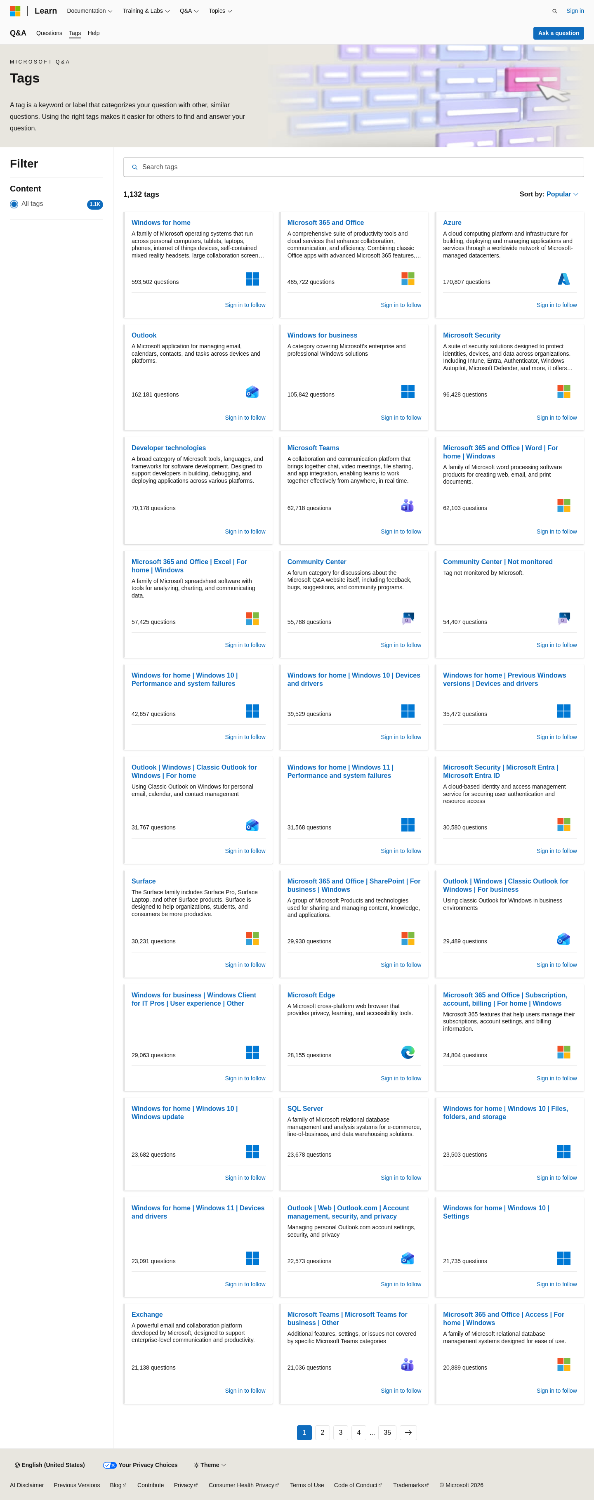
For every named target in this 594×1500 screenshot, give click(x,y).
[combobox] (353, 167)
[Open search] (555, 11)
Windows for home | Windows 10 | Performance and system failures (185, 679)
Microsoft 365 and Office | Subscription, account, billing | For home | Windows (505, 999)
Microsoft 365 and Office (326, 222)
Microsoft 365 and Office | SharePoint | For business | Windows (354, 885)
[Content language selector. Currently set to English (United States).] (50, 1465)
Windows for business (323, 335)
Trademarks (408, 1485)
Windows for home (161, 222)
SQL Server (305, 1108)
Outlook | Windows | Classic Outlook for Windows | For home (194, 771)
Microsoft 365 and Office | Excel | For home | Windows (189, 566)
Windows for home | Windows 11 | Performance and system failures (341, 771)
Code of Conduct (355, 1485)
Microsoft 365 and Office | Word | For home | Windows (500, 452)
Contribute (150, 1485)
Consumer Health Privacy (241, 1485)
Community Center (317, 561)
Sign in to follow (245, 305)
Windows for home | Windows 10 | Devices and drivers (354, 679)
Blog (116, 1485)
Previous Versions (77, 1485)
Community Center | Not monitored (498, 561)
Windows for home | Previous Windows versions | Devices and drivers (504, 679)
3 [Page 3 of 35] (340, 1432)
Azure (452, 222)
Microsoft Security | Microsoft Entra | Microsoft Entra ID (500, 771)
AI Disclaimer (27, 1485)
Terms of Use (307, 1485)
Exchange (147, 1314)
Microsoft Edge (311, 995)
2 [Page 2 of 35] (322, 1432)
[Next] (408, 1432)
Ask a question (559, 33)
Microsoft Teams (313, 447)
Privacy (183, 1485)
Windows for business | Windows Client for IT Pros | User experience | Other (194, 999)
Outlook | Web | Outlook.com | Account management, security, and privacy (348, 1212)
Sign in (575, 10)
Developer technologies (169, 447)
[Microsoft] (15, 11)
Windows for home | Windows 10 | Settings (496, 1212)
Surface (144, 881)
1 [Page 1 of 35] (304, 1432)
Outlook (144, 335)
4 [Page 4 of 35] (359, 1432)
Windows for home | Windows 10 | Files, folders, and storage (505, 1112)
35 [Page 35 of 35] (387, 1432)
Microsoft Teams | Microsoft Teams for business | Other (348, 1318)
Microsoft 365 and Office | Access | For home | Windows (503, 1318)
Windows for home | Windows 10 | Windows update (185, 1112)
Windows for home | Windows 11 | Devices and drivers (198, 1212)
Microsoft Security (472, 335)
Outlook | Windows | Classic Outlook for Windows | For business (505, 885)
